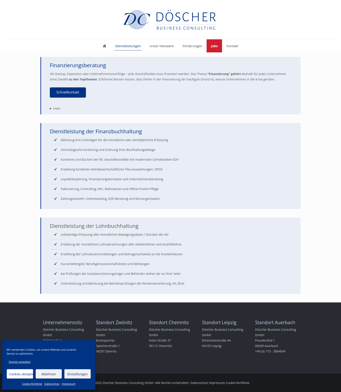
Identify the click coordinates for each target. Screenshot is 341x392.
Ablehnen (48, 374)
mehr (57, 108)
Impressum (68, 384)
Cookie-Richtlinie (32, 384)
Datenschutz (52, 384)
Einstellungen (77, 374)
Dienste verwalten (20, 362)
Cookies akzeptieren (21, 374)
